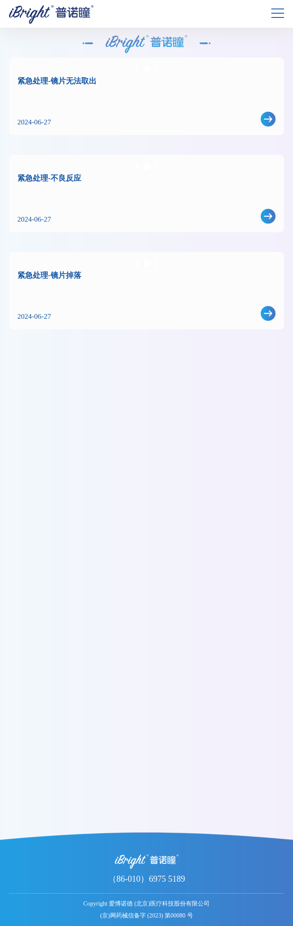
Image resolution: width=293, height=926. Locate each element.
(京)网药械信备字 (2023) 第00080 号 (146, 915)
